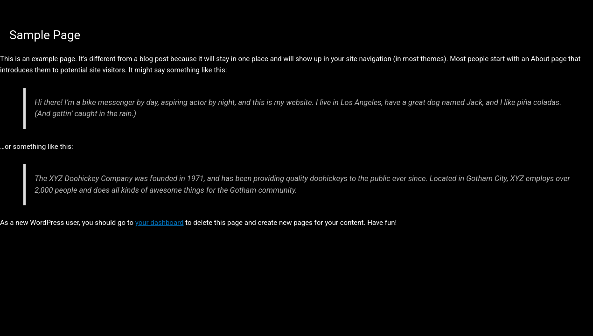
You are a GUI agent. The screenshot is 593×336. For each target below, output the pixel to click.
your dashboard (159, 222)
